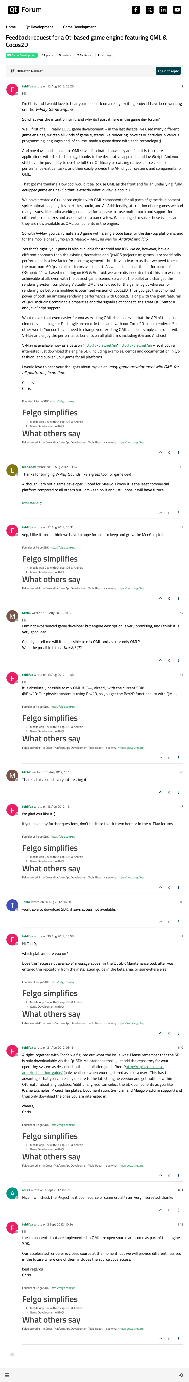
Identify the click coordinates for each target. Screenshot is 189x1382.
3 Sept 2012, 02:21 (57, 1189)
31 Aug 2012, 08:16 (60, 1047)
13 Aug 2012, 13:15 (58, 772)
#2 (181, 466)
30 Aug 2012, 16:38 (58, 901)
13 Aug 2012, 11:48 (60, 674)
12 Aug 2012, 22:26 (60, 86)
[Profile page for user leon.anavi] (12, 470)
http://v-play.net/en (100, 345)
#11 (180, 1189)
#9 (181, 936)
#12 (180, 1224)
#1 (181, 86)
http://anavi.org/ (32, 502)
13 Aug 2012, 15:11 (60, 806)
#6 (181, 772)
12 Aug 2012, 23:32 (60, 527)
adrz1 (26, 1189)
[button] (7, 1375)
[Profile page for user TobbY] (12, 905)
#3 (181, 527)
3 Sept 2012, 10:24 (60, 1224)
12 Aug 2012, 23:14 (64, 466)
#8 (181, 901)
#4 (181, 612)
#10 (180, 1047)
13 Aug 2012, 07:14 (58, 612)
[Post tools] (178, 452)
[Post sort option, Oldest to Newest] (26, 71)
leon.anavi (29, 466)
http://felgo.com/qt (63, 401)
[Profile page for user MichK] (12, 616)
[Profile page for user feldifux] (12, 90)
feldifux (27, 86)
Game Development (21, 55)
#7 (181, 806)
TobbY (26, 901)
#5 (181, 674)
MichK (26, 612)
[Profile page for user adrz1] (12, 1193)
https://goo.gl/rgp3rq (130, 442)
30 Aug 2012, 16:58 (60, 936)
